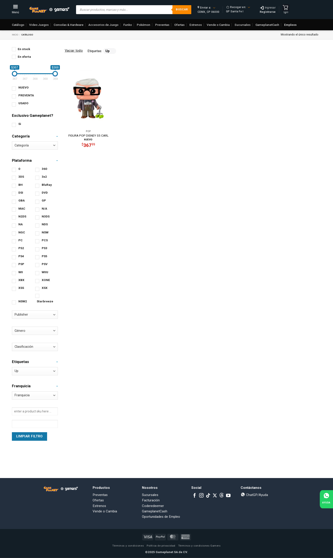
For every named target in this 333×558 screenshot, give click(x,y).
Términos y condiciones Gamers (199, 545)
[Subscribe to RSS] (221, 495)
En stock (24, 49)
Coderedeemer (153, 506)
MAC (21, 208)
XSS (21, 288)
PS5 (44, 256)
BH (20, 184)
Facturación (151, 500)
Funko (127, 25)
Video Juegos (39, 25)
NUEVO (23, 87)
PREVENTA (26, 95)
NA (20, 224)
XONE (46, 280)
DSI (20, 192)
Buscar (182, 9)
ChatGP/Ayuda (254, 495)
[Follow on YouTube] (228, 495)
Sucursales (242, 25)
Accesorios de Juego (103, 25)
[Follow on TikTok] (208, 495)
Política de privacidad (161, 545)
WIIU (45, 272)
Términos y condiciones (128, 545)
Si (19, 124)
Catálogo (18, 25)
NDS (45, 224)
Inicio (15, 34)
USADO (23, 103)
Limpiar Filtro (29, 436)
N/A (44, 208)
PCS (45, 240)
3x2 (44, 176)
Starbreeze (45, 301)
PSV (45, 264)
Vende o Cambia (218, 25)
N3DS (46, 216)
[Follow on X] (215, 495)
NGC (21, 232)
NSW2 (22, 301)
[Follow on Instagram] (201, 495)
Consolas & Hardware (68, 25)
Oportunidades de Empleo (161, 517)
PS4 (21, 256)
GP (44, 200)
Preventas (162, 25)
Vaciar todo (74, 51)
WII (20, 272)
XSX (45, 288)
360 (44, 168)
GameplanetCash (267, 25)
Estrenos (195, 25)
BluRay (47, 184)
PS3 (44, 248)
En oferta (24, 56)
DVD (45, 192)
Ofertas (179, 25)
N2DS (22, 216)
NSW (45, 232)
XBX (21, 280)
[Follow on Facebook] (194, 495)
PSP (21, 264)
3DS (21, 176)
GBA (21, 200)
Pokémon (143, 25)
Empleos (290, 25)
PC (20, 240)
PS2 (21, 248)
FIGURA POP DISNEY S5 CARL (88, 135)
